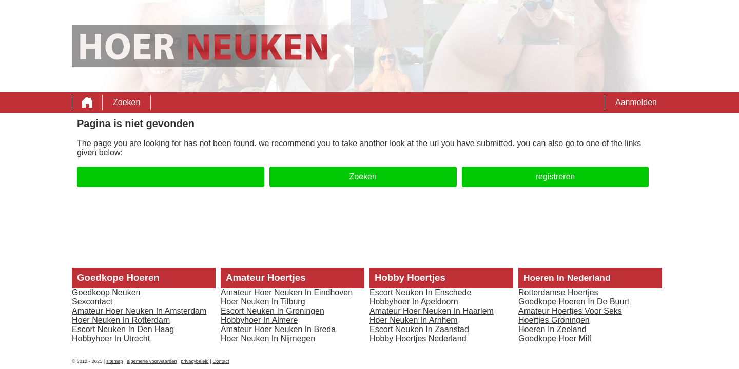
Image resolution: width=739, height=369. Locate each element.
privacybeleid (194, 361)
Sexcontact (92, 301)
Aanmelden (636, 102)
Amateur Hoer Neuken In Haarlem (431, 310)
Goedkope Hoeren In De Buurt (573, 301)
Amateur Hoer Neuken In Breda (278, 329)
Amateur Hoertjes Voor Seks (570, 310)
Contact (220, 361)
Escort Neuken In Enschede (420, 292)
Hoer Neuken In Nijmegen (268, 338)
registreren (555, 176)
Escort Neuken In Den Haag (123, 329)
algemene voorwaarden (152, 361)
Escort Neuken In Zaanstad (419, 329)
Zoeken (126, 102)
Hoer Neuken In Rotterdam (121, 320)
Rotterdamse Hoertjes (558, 292)
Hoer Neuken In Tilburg (263, 301)
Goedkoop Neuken (106, 292)
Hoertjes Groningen (554, 320)
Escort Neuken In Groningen (272, 310)
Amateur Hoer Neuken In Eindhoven (287, 292)
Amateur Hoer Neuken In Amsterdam (139, 310)
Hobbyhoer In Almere (259, 320)
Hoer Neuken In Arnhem (413, 320)
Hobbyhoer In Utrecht (111, 338)
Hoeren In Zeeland (552, 329)
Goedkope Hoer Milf (554, 338)
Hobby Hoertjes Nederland (417, 338)
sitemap (114, 361)
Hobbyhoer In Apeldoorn (413, 301)
